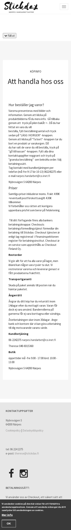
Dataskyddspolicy (33, 430)
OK (9, 524)
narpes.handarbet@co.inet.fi (33, 176)
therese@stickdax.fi (27, 453)
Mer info (7, 515)
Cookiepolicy (13, 430)
